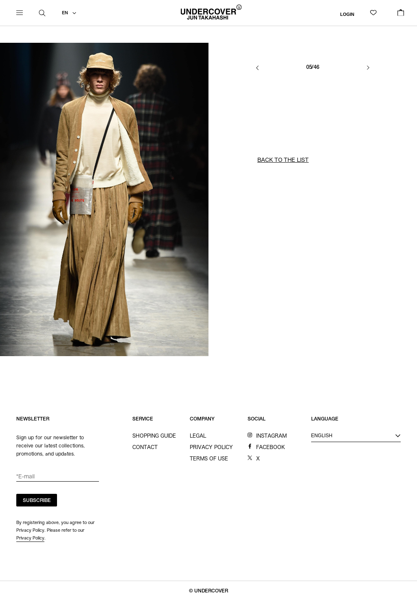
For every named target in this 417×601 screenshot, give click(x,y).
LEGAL (198, 435)
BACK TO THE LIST (283, 160)
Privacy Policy (30, 538)
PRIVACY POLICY (211, 447)
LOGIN (347, 13)
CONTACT (145, 447)
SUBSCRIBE (37, 500)
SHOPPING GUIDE (154, 435)
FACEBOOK (270, 447)
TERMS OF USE (209, 458)
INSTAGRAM (271, 435)
